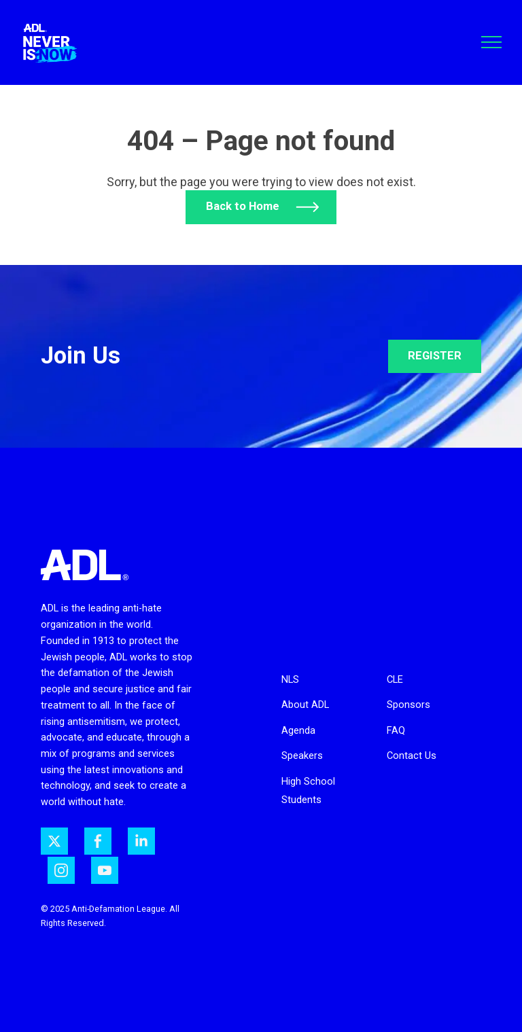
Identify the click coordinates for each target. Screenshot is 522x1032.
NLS (290, 679)
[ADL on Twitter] (54, 841)
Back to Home (242, 206)
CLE (395, 679)
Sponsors (408, 704)
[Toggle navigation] (491, 42)
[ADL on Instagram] (61, 870)
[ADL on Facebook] (97, 841)
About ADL (305, 704)
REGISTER (435, 355)
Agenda (298, 730)
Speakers (302, 755)
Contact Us (411, 755)
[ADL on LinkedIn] (141, 841)
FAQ (396, 730)
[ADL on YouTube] (104, 870)
